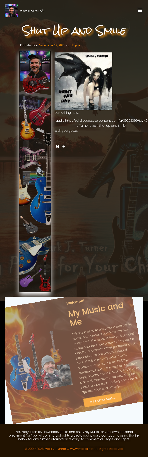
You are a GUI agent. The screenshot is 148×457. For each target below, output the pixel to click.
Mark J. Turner (55, 449)
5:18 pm (75, 45)
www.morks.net (82, 449)
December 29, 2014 (52, 45)
